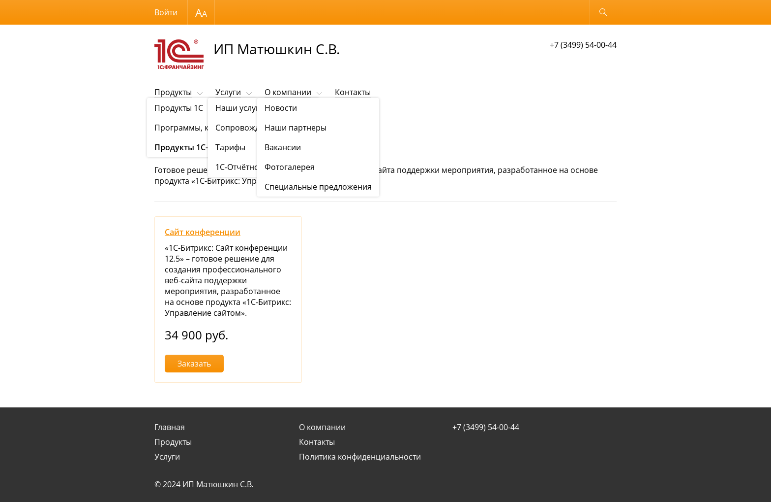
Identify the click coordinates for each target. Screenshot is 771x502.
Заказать (194, 363)
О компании (288, 92)
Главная (169, 427)
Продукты (173, 92)
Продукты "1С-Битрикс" (224, 116)
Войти (166, 12)
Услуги (228, 92)
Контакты (353, 92)
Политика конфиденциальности (360, 456)
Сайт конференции (202, 232)
